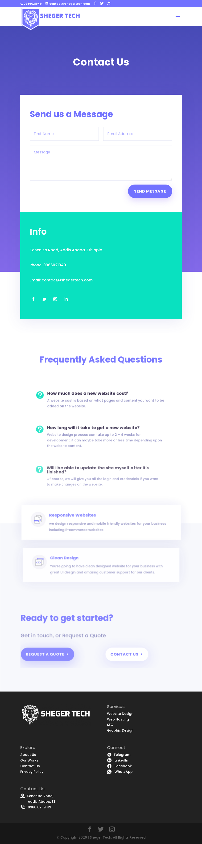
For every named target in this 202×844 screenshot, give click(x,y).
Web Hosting (118, 719)
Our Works (29, 760)
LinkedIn (117, 760)
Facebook (119, 766)
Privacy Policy (31, 771)
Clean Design (72, 569)
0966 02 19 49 (35, 807)
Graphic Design (120, 730)
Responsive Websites (79, 529)
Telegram (118, 754)
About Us (28, 754)
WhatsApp (120, 771)
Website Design (120, 713)
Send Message (150, 190)
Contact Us (124, 656)
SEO (110, 724)
